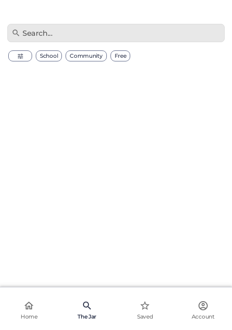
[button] (20, 55)
